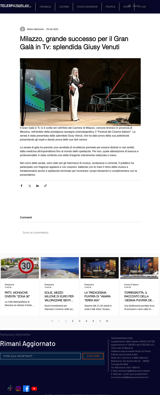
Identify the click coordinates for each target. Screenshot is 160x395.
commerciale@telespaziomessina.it (129, 377)
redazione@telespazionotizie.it (134, 370)
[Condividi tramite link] (45, 185)
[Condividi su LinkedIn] (37, 185)
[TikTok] (10, 388)
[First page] (52, 321)
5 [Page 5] (93, 321)
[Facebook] (26, 388)
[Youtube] (34, 388)
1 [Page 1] (66, 321)
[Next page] (100, 321)
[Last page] (107, 321)
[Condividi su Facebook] (21, 185)
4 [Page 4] (86, 321)
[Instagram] (18, 388)
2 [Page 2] (72, 321)
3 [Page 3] (79, 321)
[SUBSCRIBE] (93, 356)
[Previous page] (59, 321)
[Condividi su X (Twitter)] (29, 185)
